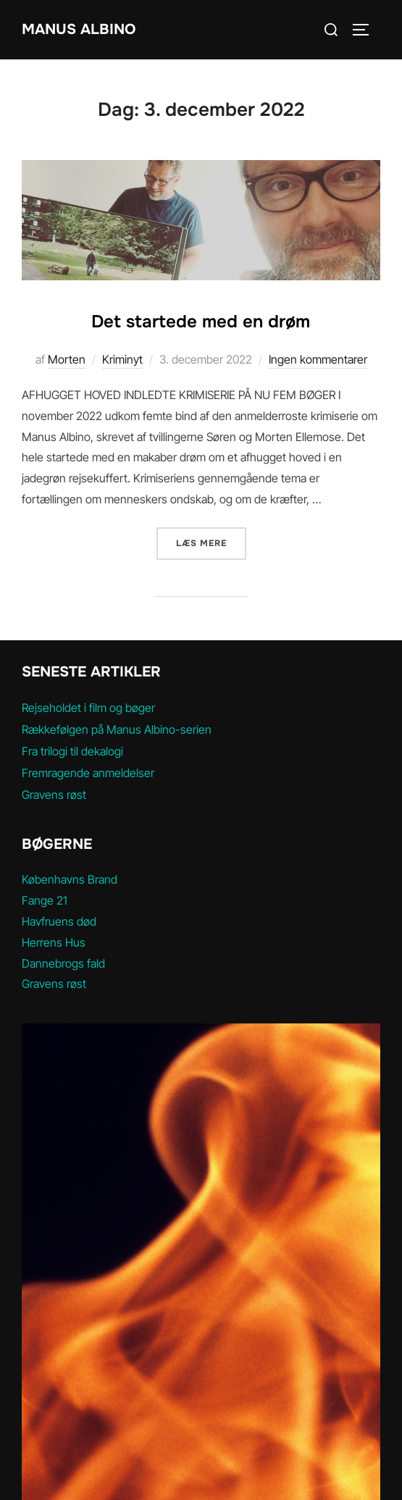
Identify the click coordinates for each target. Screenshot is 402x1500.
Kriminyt (122, 359)
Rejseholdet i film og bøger (88, 707)
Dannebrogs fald (63, 963)
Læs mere (211, 542)
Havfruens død (59, 921)
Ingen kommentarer (318, 359)
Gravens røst (54, 794)
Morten (66, 359)
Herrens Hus (53, 942)
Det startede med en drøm (200, 321)
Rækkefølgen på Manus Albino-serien (117, 729)
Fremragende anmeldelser (88, 773)
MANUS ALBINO (78, 29)
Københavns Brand (69, 879)
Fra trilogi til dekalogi (72, 751)
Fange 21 (44, 900)
